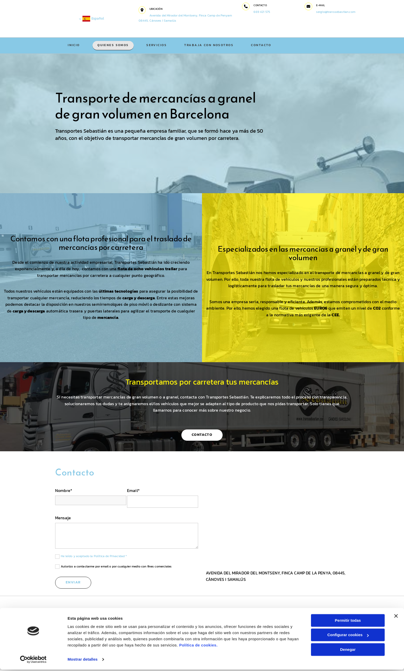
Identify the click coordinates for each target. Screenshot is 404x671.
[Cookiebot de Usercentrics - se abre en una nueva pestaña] (33, 661)
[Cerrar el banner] (396, 617)
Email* (133, 491)
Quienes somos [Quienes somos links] (113, 45)
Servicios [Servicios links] (157, 45)
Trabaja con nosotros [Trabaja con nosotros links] (210, 45)
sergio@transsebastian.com (336, 12)
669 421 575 (262, 12)
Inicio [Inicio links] (74, 45)
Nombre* (63, 491)
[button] (143, 10)
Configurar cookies (348, 636)
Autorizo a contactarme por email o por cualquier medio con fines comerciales (116, 567)
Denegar (348, 651)
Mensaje (63, 519)
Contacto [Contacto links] (262, 45)
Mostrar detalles (83, 661)
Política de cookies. (198, 646)
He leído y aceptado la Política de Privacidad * (94, 557)
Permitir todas (348, 622)
